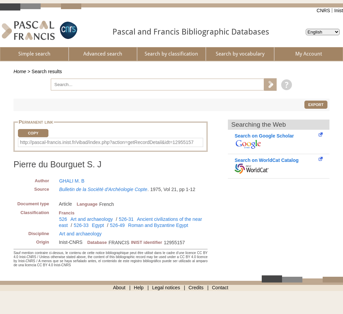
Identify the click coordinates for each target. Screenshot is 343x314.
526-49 (117, 225)
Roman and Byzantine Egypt (158, 225)
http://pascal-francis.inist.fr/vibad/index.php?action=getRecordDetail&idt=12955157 (107, 142)
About (119, 287)
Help (139, 287)
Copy (33, 133)
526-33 (81, 225)
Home (20, 71)
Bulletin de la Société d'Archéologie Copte (103, 189)
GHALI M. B (72, 181)
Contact (220, 287)
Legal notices (166, 287)
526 (63, 219)
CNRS (323, 10)
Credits (196, 287)
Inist (338, 10)
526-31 (126, 219)
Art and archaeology (91, 219)
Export (315, 105)
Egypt (98, 225)
